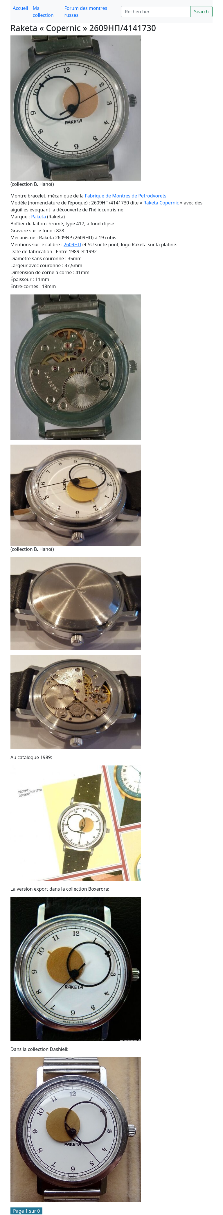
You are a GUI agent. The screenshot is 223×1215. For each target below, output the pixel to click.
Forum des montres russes (85, 11)
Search (201, 11)
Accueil (20, 8)
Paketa (38, 216)
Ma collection (43, 11)
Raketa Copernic (161, 202)
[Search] (155, 11)
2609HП (72, 244)
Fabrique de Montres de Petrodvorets (125, 196)
